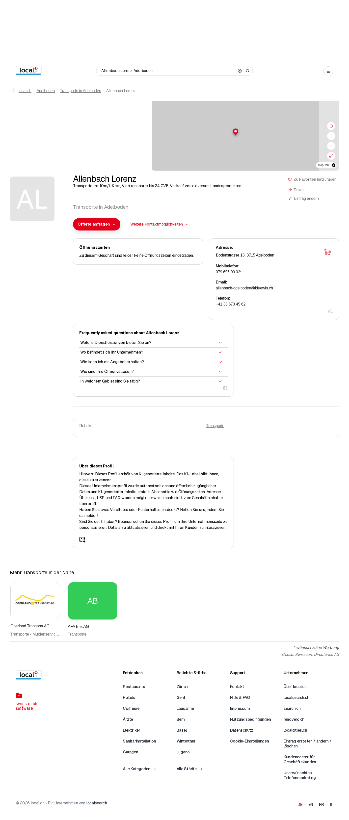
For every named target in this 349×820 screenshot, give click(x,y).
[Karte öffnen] (327, 252)
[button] (175, 132)
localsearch (96, 803)
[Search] (248, 71)
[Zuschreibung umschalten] (334, 165)
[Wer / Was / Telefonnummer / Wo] (168, 70)
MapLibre (324, 165)
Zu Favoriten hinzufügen (315, 179)
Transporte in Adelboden (80, 91)
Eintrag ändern (304, 198)
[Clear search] (240, 71)
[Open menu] (328, 71)
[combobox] (96, 224)
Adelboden (45, 91)
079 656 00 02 (229, 272)
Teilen (296, 190)
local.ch (25, 91)
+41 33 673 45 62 (230, 304)
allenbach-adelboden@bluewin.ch (244, 288)
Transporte (215, 426)
